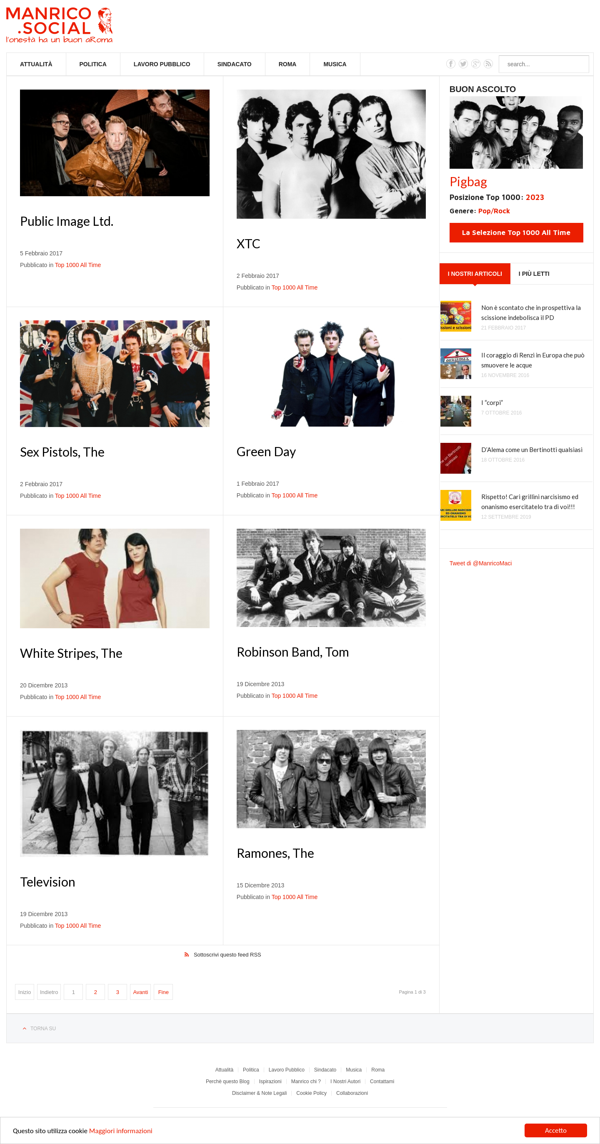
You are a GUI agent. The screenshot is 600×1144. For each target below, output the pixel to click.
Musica (334, 64)
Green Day (266, 451)
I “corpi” (492, 402)
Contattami (382, 1081)
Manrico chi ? (306, 1081)
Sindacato (235, 64)
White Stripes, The (71, 652)
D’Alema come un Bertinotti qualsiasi (531, 449)
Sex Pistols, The (62, 451)
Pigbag (468, 181)
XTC (248, 243)
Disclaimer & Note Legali (259, 1093)
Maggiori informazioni (120, 1131)
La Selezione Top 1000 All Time (516, 232)
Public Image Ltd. (66, 220)
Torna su (43, 1029)
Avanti (140, 992)
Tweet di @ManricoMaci (481, 563)
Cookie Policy (311, 1093)
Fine (163, 992)
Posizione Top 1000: (497, 197)
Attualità (36, 64)
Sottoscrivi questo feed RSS (227, 955)
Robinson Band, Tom (293, 651)
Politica (93, 64)
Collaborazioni (352, 1093)
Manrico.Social (78, 26)
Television (47, 881)
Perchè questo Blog (228, 1081)
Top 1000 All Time (78, 265)
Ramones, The (275, 852)
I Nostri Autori (345, 1081)
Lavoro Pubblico (162, 64)
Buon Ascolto (483, 89)
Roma (288, 64)
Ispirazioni (270, 1081)
